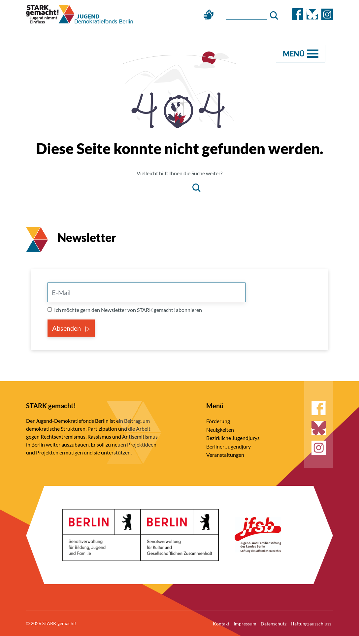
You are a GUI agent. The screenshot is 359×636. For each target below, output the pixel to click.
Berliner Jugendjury (228, 446)
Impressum (245, 623)
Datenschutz (273, 623)
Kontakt (221, 623)
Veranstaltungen (225, 455)
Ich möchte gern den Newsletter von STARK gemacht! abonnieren (128, 310)
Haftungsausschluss (311, 623)
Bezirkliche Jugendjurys (233, 438)
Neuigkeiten (220, 429)
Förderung (218, 421)
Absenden (71, 328)
